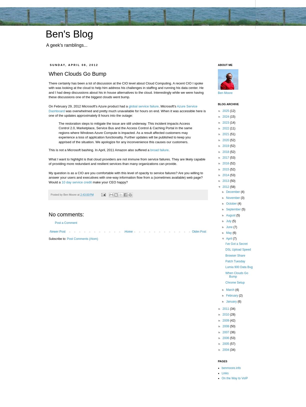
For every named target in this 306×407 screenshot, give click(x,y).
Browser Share (235, 255)
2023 (226, 122)
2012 (226, 187)
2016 (226, 163)
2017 (226, 157)
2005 (226, 344)
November (233, 198)
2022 (226, 128)
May (229, 233)
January (232, 301)
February (232, 295)
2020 (226, 140)
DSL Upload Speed (238, 249)
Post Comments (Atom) (82, 239)
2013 (226, 181)
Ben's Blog (69, 33)
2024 (226, 116)
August (231, 215)
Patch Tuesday (235, 261)
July (229, 221)
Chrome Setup (235, 282)
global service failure (144, 106)
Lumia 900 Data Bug (239, 267)
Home (129, 231)
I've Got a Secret (236, 244)
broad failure (159, 150)
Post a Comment (66, 223)
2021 (226, 134)
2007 (226, 332)
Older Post (199, 231)
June (229, 227)
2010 (226, 314)
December (233, 192)
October (232, 203)
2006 (226, 338)
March (230, 290)
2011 (226, 309)
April (229, 238)
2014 (226, 175)
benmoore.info (231, 368)
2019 (226, 146)
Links (225, 373)
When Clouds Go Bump (236, 274)
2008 (226, 326)
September (234, 209)
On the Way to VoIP (235, 378)
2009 (226, 320)
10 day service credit (77, 182)
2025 (226, 111)
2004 (226, 350)
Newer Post (57, 231)
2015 (226, 169)
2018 (226, 152)
